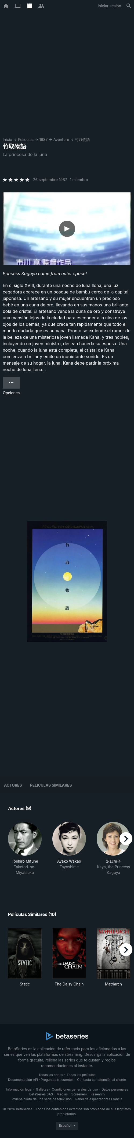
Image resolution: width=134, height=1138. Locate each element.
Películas (26, 139)
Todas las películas (81, 1075)
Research (97, 1094)
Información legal (19, 1089)
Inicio (7, 139)
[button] (25, 854)
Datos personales (115, 1089)
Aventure (61, 139)
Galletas (42, 1089)
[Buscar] (129, 6)
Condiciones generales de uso (75, 1089)
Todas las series (50, 1075)
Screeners (79, 1094)
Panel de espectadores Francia (98, 1099)
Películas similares (51, 785)
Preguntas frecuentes (57, 1080)
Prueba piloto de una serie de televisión (42, 1099)
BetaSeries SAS (41, 1094)
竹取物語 (82, 139)
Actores (13, 785)
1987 (43, 139)
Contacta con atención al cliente (101, 1080)
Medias (62, 1094)
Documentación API (23, 1080)
